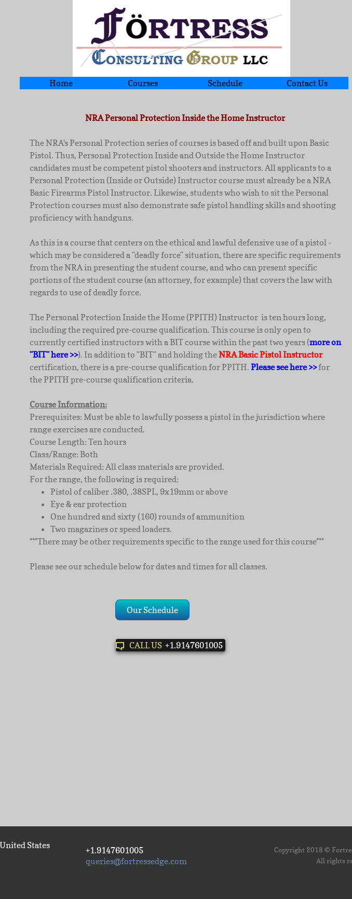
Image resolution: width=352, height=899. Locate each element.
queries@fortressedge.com (136, 861)
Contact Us (307, 83)
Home (61, 83)
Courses (143, 83)
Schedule (225, 83)
